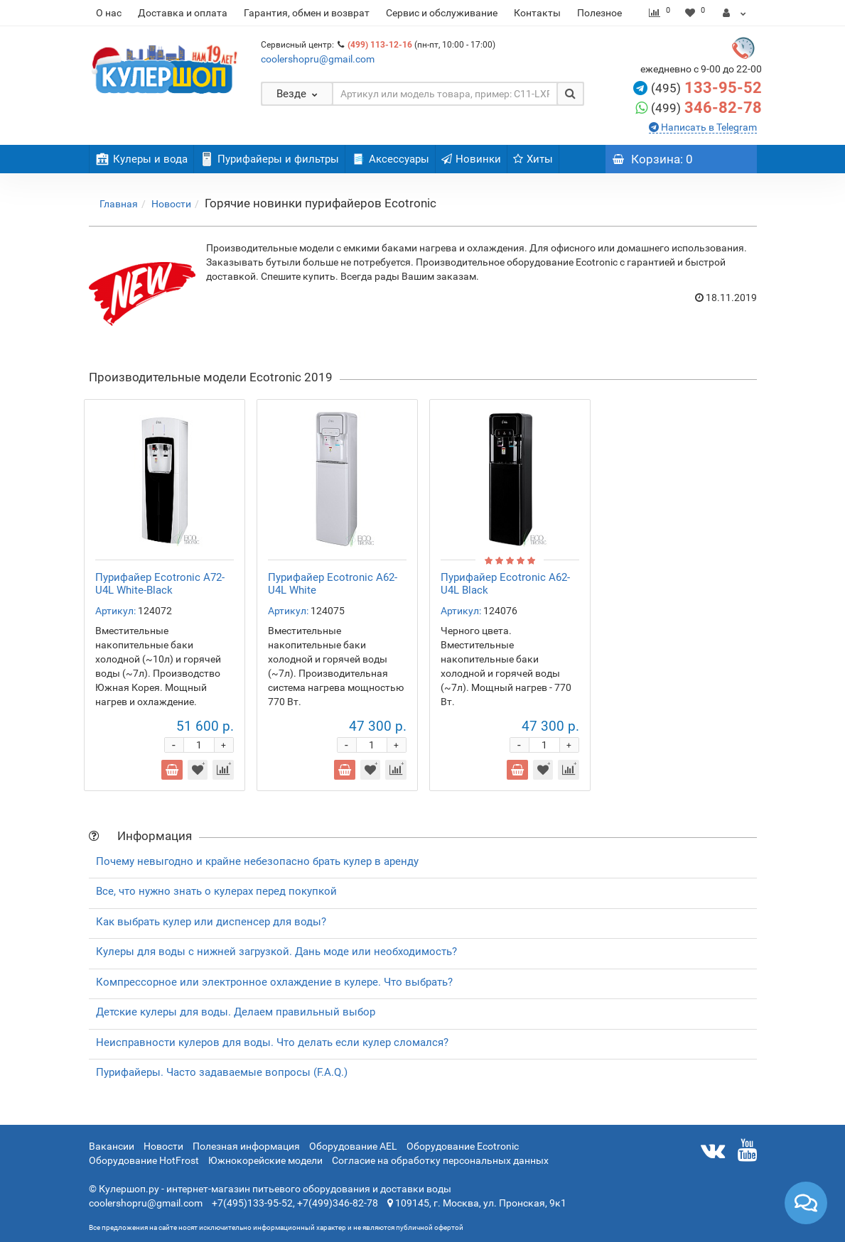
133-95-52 (723, 88)
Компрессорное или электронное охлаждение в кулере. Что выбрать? (274, 982)
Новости (171, 203)
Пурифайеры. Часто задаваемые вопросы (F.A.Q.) (222, 1072)
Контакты (537, 12)
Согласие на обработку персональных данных (440, 1160)
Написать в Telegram (708, 127)
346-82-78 (723, 107)
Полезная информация (246, 1146)
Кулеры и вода (141, 159)
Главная (118, 203)
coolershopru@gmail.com (318, 59)
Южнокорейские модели (265, 1160)
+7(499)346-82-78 (337, 1203)
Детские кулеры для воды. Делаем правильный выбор (235, 1012)
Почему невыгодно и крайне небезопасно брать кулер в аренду (257, 861)
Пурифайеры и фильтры (269, 159)
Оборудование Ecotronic (463, 1146)
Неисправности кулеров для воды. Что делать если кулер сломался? (272, 1042)
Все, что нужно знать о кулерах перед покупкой (216, 891)
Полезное (599, 12)
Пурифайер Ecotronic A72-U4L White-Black (160, 584)
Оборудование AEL (353, 1146)
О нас (109, 12)
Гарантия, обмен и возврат (307, 12)
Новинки (471, 159)
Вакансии (111, 1146)
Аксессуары (390, 159)
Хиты (533, 159)
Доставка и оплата (182, 12)
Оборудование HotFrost (144, 1160)
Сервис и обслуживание (441, 12)
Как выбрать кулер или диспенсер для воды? (211, 921)
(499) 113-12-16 (380, 45)
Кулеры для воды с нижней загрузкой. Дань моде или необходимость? (276, 951)
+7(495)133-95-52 (252, 1203)
